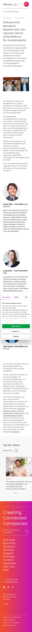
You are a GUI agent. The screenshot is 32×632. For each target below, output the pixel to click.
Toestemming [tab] (6, 297)
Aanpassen (16, 331)
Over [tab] (26, 297)
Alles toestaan (16, 326)
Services (8, 549)
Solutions (9, 546)
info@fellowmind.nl (11, 582)
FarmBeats (15, 432)
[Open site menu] (26, 4)
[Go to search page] (21, 4)
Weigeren (16, 336)
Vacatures (9, 563)
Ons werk (9, 539)
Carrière (8, 559)
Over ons (8, 566)
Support (8, 553)
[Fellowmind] (7, 4)
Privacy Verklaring (9, 620)
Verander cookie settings (11, 617)
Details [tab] (16, 297)
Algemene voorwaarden (11, 623)
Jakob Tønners (8, 346)
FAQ (6, 569)
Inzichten (9, 556)
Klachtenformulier (9, 625)
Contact (6, 604)
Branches (9, 543)
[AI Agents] (15, 4)
